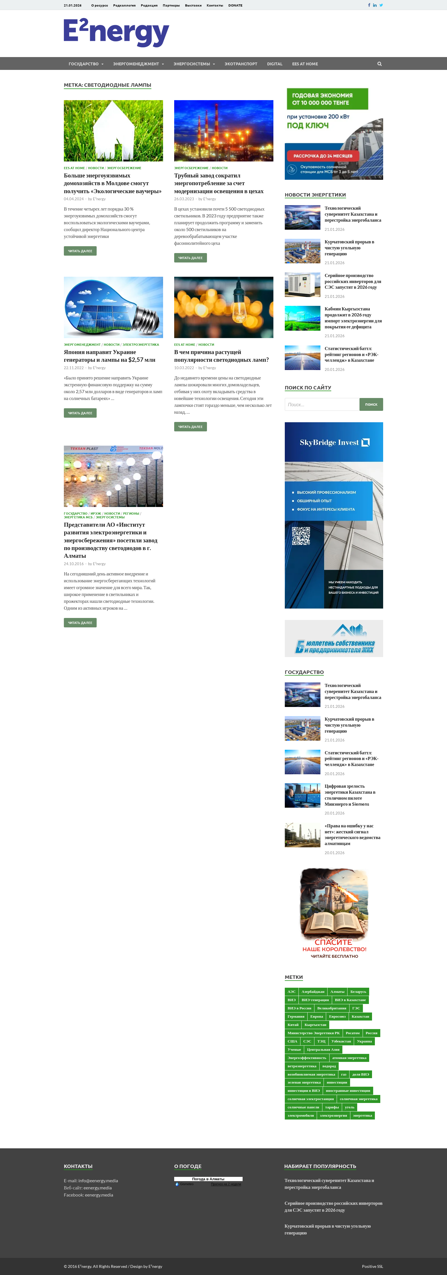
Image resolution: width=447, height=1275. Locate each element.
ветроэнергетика (302, 1066)
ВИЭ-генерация (315, 999)
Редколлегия (124, 5)
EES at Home (305, 63)
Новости (96, 167)
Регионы (131, 513)
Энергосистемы (192, 63)
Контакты (215, 5)
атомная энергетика (349, 1057)
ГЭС (356, 1008)
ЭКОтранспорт (241, 63)
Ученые (294, 1049)
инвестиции (337, 1082)
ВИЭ (292, 999)
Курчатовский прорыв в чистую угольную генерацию (349, 247)
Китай (293, 1024)
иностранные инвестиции (348, 1090)
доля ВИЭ (360, 1074)
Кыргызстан (315, 1024)
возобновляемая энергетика (311, 1074)
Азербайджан (313, 991)
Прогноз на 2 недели (226, 1184)
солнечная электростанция (311, 1098)
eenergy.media (98, 1187)
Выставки (193, 5)
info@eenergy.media (98, 1180)
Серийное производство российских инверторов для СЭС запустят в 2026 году (353, 281)
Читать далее (78, 249)
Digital (275, 63)
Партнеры (171, 5)
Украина (364, 1041)
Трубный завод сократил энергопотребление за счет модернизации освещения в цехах (219, 182)
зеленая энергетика (304, 1082)
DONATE (235, 5)
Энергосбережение (124, 167)
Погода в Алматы (208, 1179)
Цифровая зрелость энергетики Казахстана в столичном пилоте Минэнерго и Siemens (350, 794)
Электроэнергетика (141, 344)
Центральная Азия (323, 1049)
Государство (84, 63)
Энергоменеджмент (136, 63)
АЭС (292, 991)
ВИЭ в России (299, 1008)
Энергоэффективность (307, 1057)
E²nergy (99, 199)
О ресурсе (99, 5)
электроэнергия (333, 1115)
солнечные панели (303, 1107)
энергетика (362, 1115)
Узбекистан (341, 1041)
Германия (296, 1016)
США (292, 1041)
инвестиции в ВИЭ (304, 1090)
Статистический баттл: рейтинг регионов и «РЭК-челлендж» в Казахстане (352, 354)
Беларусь (358, 991)
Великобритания (331, 1008)
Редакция (149, 5)
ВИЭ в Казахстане (350, 999)
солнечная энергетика (358, 1098)
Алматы (337, 991)
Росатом (353, 1032)
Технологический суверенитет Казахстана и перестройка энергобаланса (353, 214)
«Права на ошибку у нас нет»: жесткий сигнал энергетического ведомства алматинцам (352, 834)
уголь (349, 1107)
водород (329, 1066)
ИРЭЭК (96, 513)
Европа (316, 1016)
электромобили (301, 1115)
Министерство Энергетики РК (314, 1032)
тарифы (332, 1107)
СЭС (307, 1041)
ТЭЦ (321, 1041)
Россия (371, 1032)
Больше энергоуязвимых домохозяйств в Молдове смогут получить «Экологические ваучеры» (113, 182)
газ (343, 1074)
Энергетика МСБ (78, 517)
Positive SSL (372, 1266)
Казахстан (360, 1016)
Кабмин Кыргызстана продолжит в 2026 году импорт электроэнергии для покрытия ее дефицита (353, 317)
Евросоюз (337, 1016)
